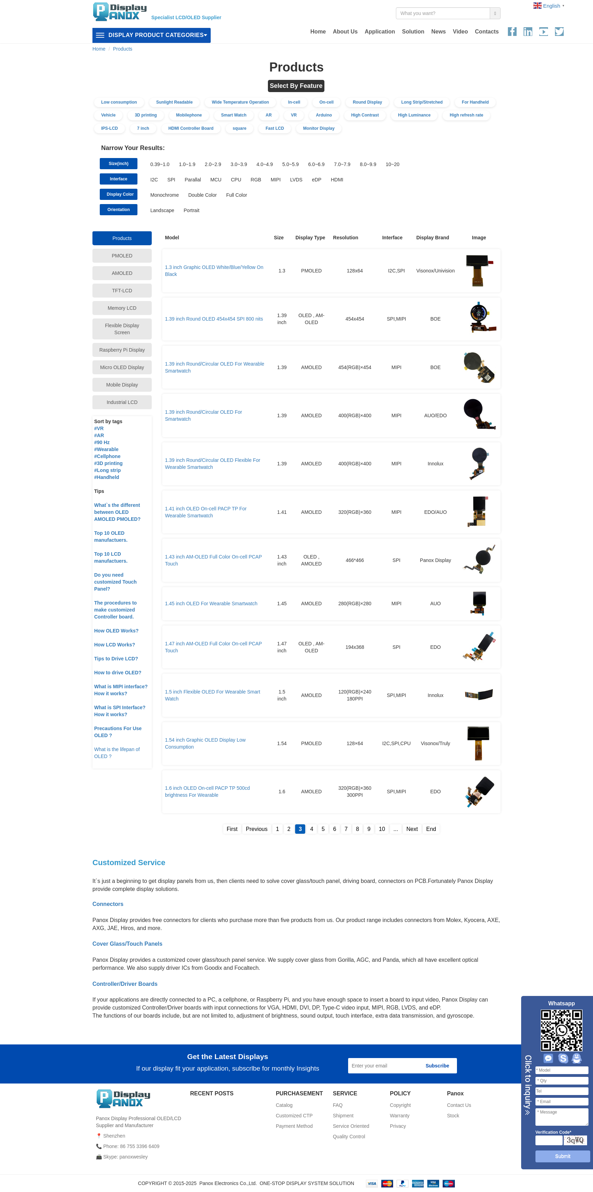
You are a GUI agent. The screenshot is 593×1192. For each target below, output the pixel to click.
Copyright (400, 1105)
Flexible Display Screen (122, 329)
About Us (345, 32)
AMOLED (122, 273)
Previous (257, 829)
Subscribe (437, 1066)
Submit (563, 1156)
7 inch (143, 128)
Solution (413, 32)
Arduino (324, 115)
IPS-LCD (109, 128)
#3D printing (108, 463)
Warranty (400, 1115)
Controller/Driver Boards (125, 984)
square (239, 128)
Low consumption (119, 102)
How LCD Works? (114, 644)
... (395, 829)
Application (380, 32)
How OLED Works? (116, 631)
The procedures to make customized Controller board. (115, 610)
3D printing (146, 115)
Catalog (284, 1105)
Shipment (343, 1115)
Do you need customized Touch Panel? (115, 582)
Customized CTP (294, 1115)
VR (294, 115)
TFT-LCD (122, 290)
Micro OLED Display (122, 367)
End (431, 829)
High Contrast (365, 115)
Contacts (487, 32)
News (438, 32)
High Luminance (414, 115)
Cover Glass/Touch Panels (127, 944)
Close (527, 1085)
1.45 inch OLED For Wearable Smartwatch (211, 603)
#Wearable (106, 449)
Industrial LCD (122, 402)
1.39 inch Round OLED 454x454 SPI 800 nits (214, 319)
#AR (99, 435)
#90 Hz (102, 442)
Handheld (108, 477)
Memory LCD (122, 308)
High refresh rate (466, 115)
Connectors (107, 904)
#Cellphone (107, 456)
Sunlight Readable (174, 102)
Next (412, 829)
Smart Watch (234, 115)
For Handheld (475, 102)
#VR (99, 428)
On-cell (327, 102)
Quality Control (349, 1136)
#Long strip (107, 470)
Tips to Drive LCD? (116, 658)
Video (460, 32)
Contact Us (459, 1105)
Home (318, 32)
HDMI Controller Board (190, 128)
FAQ (338, 1105)
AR (269, 115)
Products (122, 49)
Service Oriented (351, 1126)
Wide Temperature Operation (240, 102)
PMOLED (122, 255)
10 (382, 829)
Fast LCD (274, 128)
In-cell (294, 102)
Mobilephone (189, 115)
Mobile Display (122, 385)
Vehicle (108, 115)
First (232, 829)
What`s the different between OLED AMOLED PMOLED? (117, 512)
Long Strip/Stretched (422, 102)
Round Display (367, 102)
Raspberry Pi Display (122, 350)
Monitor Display (319, 128)
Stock (453, 1115)
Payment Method (294, 1126)
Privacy (398, 1126)
